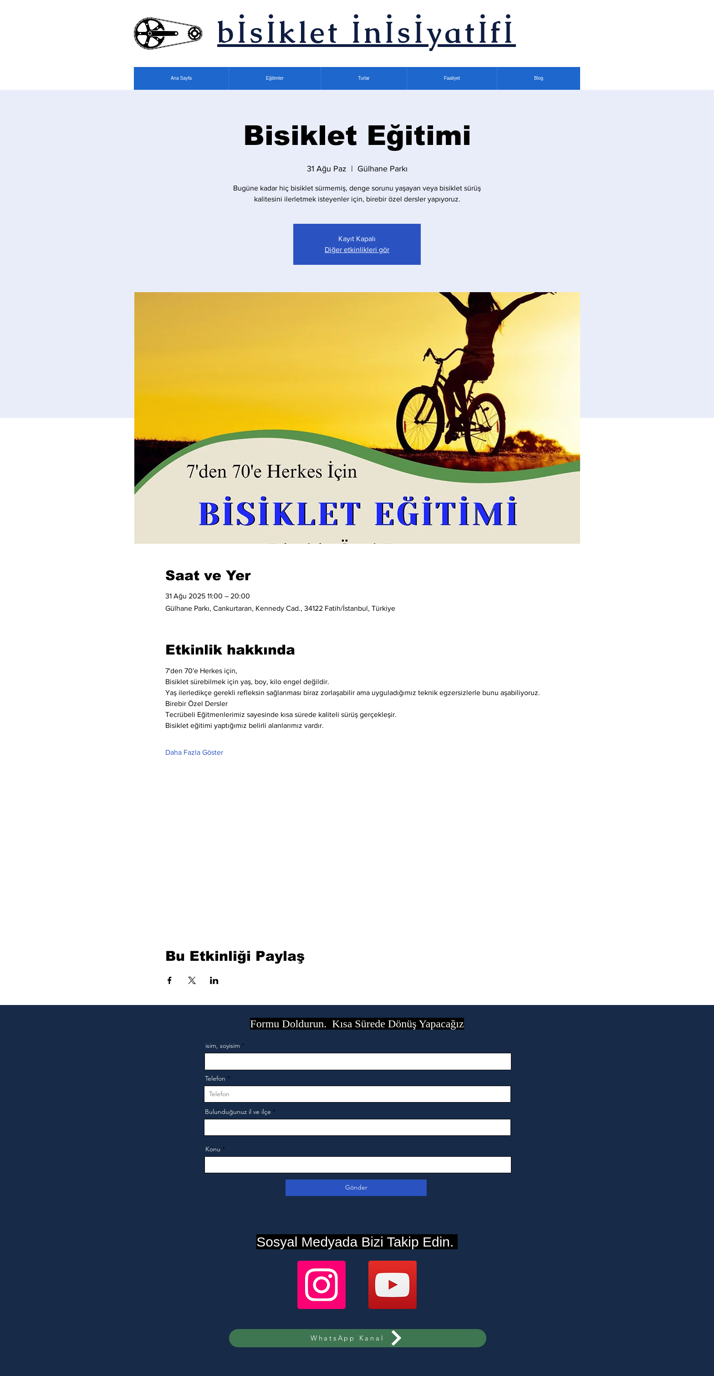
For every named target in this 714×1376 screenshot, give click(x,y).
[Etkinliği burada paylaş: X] (192, 980)
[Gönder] (356, 1188)
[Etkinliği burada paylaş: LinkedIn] (214, 980)
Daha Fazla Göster (194, 752)
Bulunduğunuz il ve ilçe (238, 1111)
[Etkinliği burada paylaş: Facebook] (169, 980)
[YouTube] (392, 1285)
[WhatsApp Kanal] (357, 1338)
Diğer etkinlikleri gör (357, 249)
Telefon (215, 1078)
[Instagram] (321, 1285)
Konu (212, 1149)
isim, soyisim (222, 1045)
